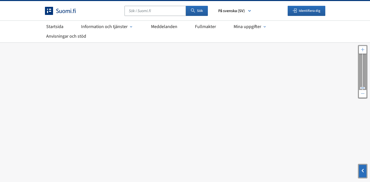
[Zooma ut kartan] (362, 94)
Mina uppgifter (250, 27)
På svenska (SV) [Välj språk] (235, 11)
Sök (197, 10)
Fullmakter (205, 27)
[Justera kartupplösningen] (362, 72)
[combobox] (155, 11)
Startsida (54, 27)
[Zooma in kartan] (362, 50)
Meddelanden (164, 27)
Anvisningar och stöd (66, 36)
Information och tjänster (107, 27)
